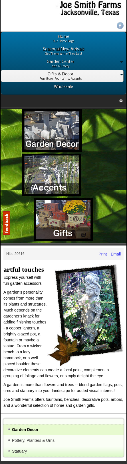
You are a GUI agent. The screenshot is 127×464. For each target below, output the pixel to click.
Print (102, 254)
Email (115, 254)
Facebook (120, 25)
